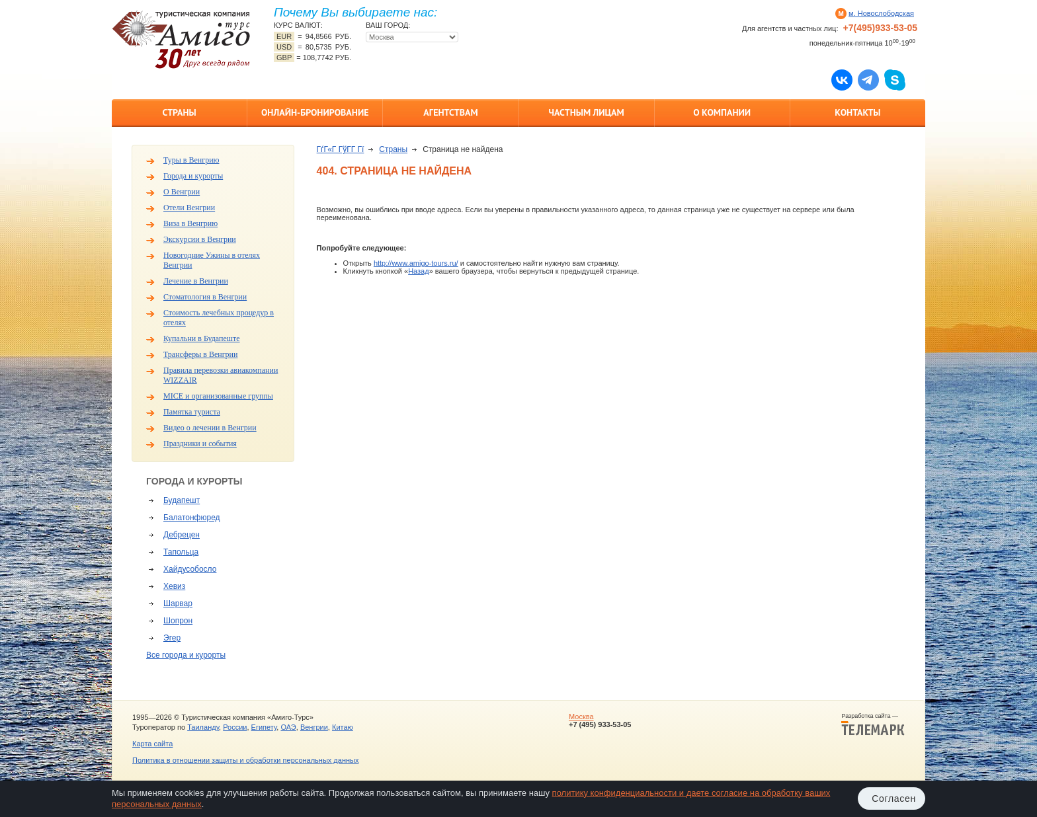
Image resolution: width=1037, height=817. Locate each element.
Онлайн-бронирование (315, 112)
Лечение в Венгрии (195, 281)
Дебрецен (181, 534)
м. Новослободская (881, 13)
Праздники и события (200, 443)
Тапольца (180, 552)
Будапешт (181, 500)
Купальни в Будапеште (201, 338)
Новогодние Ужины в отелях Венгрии (211, 260)
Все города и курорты (186, 655)
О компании (722, 112)
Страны (179, 112)
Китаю (342, 727)
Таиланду (203, 727)
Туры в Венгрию (191, 160)
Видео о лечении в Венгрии (210, 427)
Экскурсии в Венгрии (199, 239)
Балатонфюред (191, 517)
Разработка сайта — (873, 724)
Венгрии (314, 727)
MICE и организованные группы (218, 396)
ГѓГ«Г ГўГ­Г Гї (340, 149)
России (235, 727)
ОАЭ (288, 727)
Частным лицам (586, 112)
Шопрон (177, 620)
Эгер (172, 637)
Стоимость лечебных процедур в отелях (218, 317)
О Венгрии (181, 191)
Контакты (857, 112)
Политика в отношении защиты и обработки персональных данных (245, 760)
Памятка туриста (191, 411)
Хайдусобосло (189, 569)
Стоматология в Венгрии (205, 296)
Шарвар (177, 603)
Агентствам (450, 112)
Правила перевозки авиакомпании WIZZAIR (220, 375)
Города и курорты (193, 175)
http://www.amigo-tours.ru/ (416, 263)
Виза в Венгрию (190, 223)
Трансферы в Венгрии (200, 354)
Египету (264, 727)
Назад (418, 271)
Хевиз (174, 586)
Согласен (894, 798)
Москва (581, 716)
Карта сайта (152, 744)
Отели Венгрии (189, 207)
